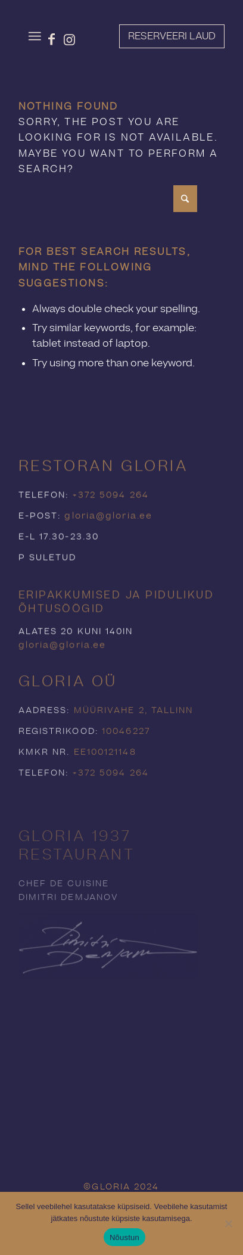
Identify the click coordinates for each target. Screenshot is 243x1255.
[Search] (107, 198)
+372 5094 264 (111, 516)
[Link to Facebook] (52, 39)
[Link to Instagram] (70, 39)
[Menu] (34, 36)
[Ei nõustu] (228, 1223)
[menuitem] (34, 36)
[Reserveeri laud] (172, 36)
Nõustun (124, 1237)
